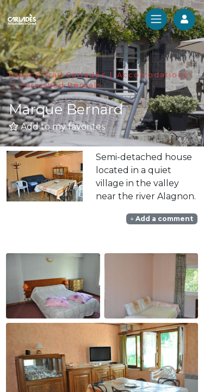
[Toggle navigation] (156, 19)
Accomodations (152, 75)
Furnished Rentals (60, 85)
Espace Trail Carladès (57, 75)
